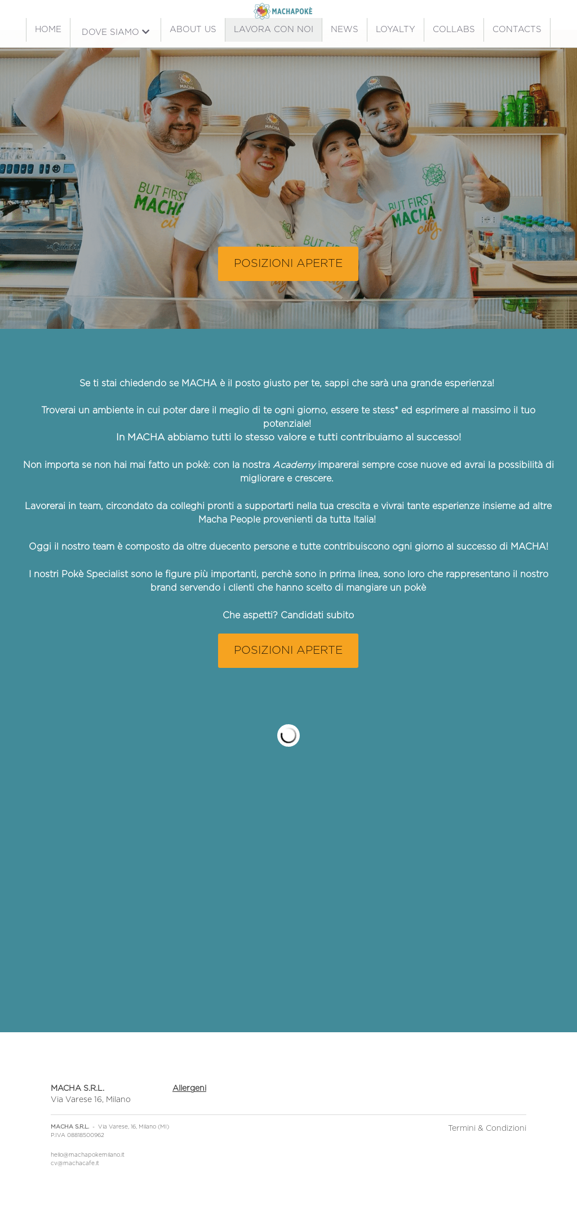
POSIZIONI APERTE (288, 263)
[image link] (283, 10)
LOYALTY (395, 29)
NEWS (344, 29)
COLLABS (454, 29)
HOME (48, 29)
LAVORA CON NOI (273, 29)
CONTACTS (517, 29)
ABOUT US (193, 29)
